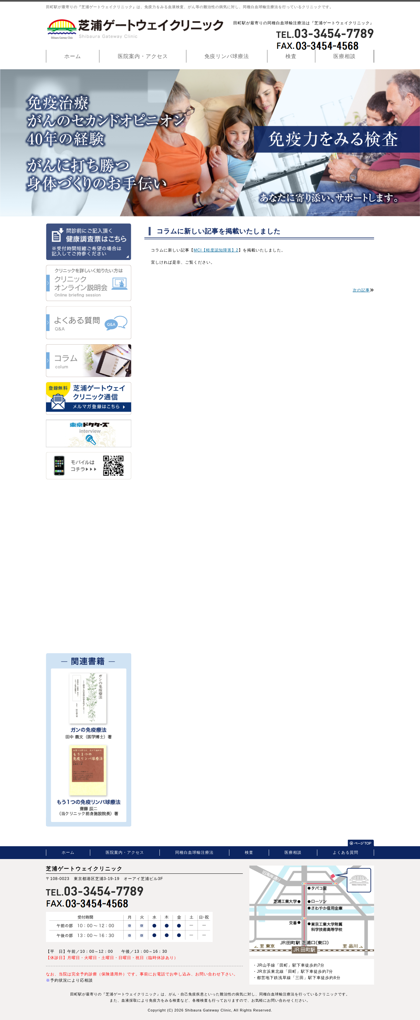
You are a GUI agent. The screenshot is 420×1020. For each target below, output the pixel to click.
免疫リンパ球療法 (226, 56)
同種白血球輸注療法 (194, 852)
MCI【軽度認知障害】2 (216, 250)
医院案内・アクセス (143, 56)
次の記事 (361, 290)
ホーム (72, 56)
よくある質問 (345, 852)
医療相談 (344, 56)
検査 (291, 56)
